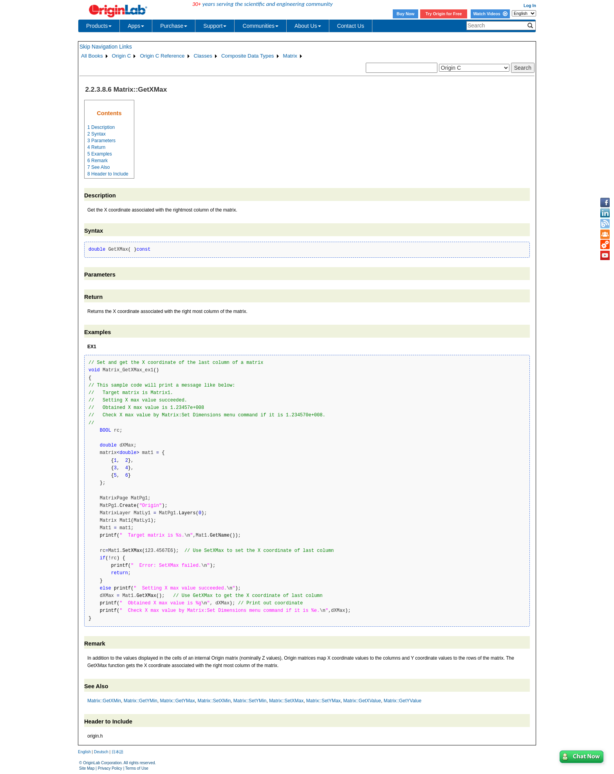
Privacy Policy (110, 768)
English (84, 752)
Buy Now (406, 13)
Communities (260, 26)
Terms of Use (136, 768)
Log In (530, 5)
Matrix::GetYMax (177, 700)
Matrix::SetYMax (323, 700)
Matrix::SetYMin (250, 700)
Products (99, 26)
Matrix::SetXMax (286, 700)
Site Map (86, 768)
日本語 (117, 752)
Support (214, 26)
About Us (307, 26)
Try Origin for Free (444, 13)
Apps (136, 26)
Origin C (121, 56)
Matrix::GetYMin (140, 700)
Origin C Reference (162, 56)
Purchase (173, 26)
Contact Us (350, 26)
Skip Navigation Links (105, 46)
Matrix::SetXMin (214, 700)
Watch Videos (490, 13)
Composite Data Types (247, 56)
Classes (203, 56)
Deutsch (101, 752)
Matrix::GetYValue (402, 700)
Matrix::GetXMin (104, 700)
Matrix (290, 56)
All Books (92, 56)
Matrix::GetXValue (362, 700)
